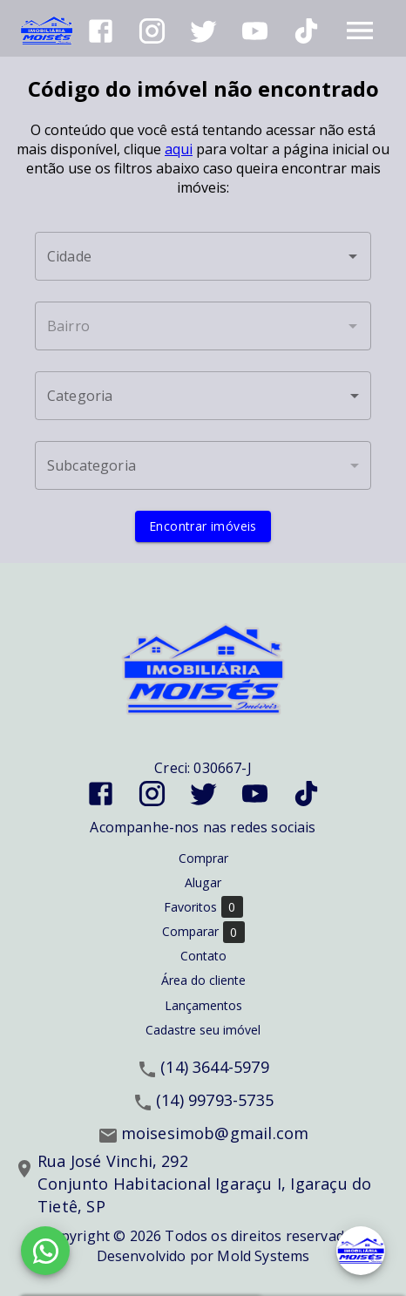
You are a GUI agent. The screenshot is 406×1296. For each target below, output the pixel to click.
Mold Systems (263, 1255)
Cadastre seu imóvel (203, 1029)
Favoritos (203, 907)
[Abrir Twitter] (203, 31)
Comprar (203, 858)
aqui (179, 149)
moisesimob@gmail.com (215, 1133)
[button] (203, 395)
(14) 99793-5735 (215, 1099)
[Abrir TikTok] (306, 31)
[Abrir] (353, 256)
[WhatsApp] (45, 1250)
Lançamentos (203, 1005)
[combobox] (203, 256)
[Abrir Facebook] (100, 31)
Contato (203, 955)
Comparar (203, 932)
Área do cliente (203, 980)
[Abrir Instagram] (152, 31)
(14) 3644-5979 (214, 1066)
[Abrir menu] (360, 30)
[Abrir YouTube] (255, 31)
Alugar (203, 882)
